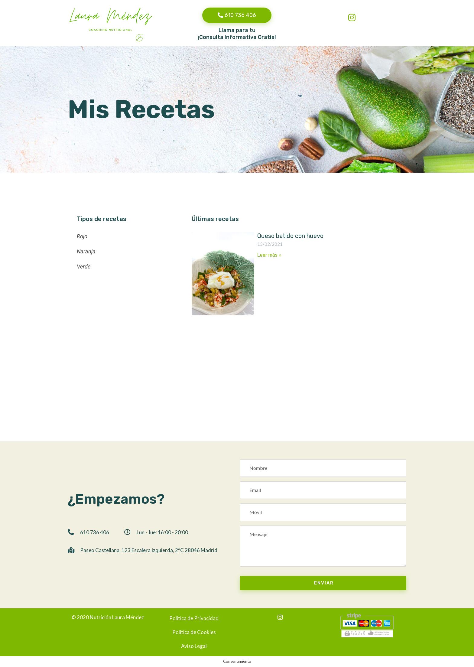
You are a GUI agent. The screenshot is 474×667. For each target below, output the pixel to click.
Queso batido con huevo (290, 235)
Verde (83, 266)
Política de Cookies (194, 632)
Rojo (82, 236)
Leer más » (269, 255)
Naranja (86, 251)
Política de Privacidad (194, 618)
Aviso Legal (194, 646)
